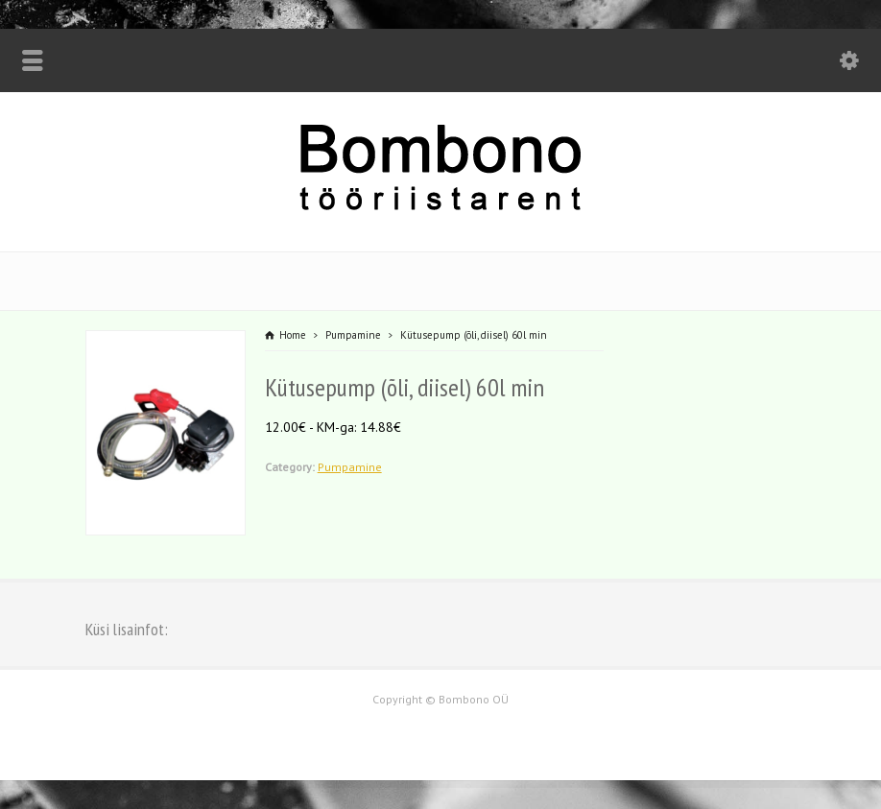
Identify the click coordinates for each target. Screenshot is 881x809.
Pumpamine (350, 467)
